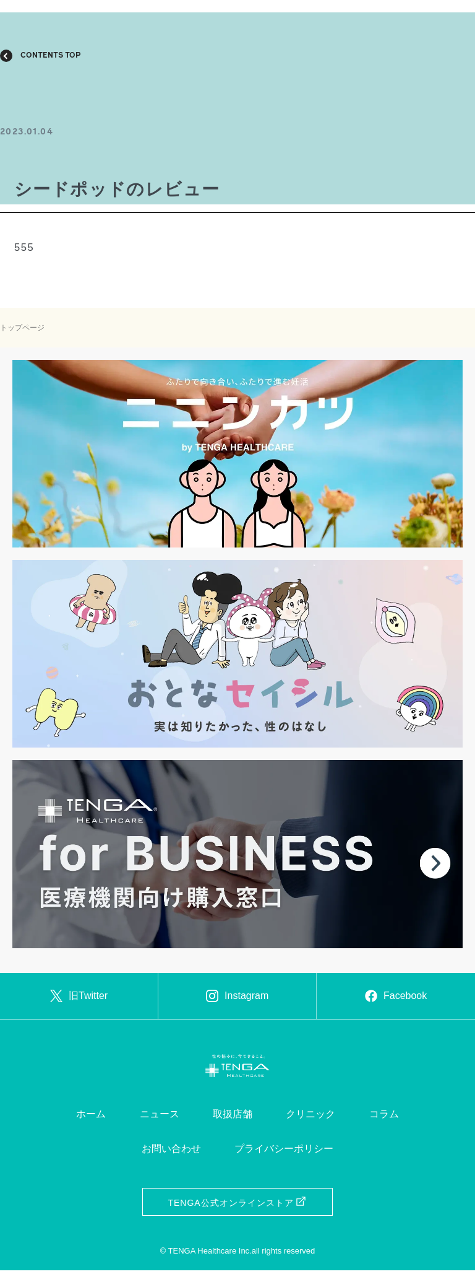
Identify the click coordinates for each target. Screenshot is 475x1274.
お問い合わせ (171, 1152)
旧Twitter (79, 998)
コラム (384, 1117)
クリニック (310, 1117)
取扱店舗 (232, 1117)
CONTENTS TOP (50, 55)
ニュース (159, 1117)
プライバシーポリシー (283, 1152)
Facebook (396, 998)
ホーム (91, 1117)
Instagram (237, 998)
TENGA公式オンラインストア (237, 1206)
